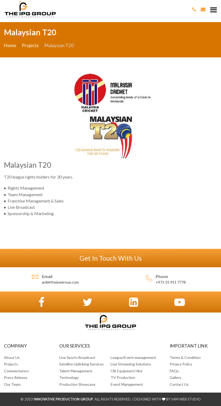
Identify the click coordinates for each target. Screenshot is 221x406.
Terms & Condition (185, 357)
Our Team (12, 384)
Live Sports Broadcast (77, 357)
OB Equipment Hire (127, 371)
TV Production (123, 377)
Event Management (127, 384)
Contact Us (179, 384)
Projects (30, 45)
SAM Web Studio (185, 399)
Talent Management (75, 371)
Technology (69, 377)
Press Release (15, 377)
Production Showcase (77, 384)
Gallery (175, 377)
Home (10, 45)
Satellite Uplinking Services (81, 364)
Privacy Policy (181, 364)
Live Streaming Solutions (131, 364)
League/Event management (133, 357)
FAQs (174, 371)
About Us (12, 357)
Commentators (16, 371)
